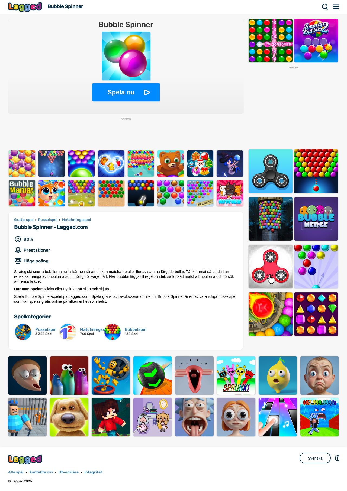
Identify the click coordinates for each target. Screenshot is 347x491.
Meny (336, 7)
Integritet (93, 472)
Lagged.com (25, 459)
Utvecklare (69, 472)
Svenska (315, 458)
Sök (325, 7)
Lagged (25, 7)
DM (337, 458)
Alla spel (16, 472)
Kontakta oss (41, 472)
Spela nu (120, 92)
